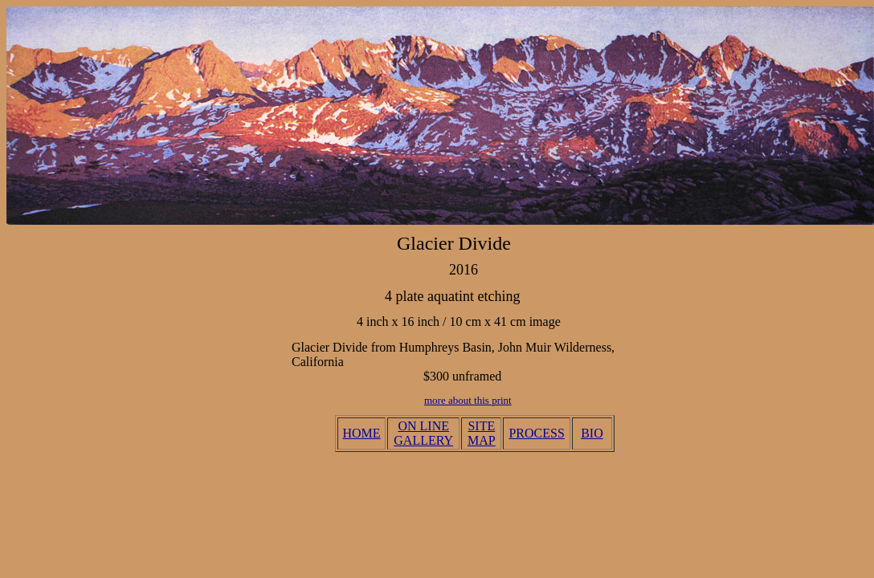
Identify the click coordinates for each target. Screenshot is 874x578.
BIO (592, 433)
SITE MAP (482, 433)
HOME (362, 433)
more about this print (468, 400)
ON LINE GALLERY (423, 433)
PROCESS (536, 433)
